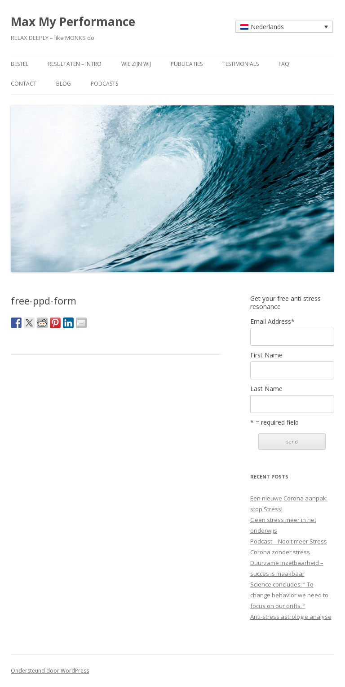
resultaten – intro (75, 64)
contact (23, 83)
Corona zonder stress (280, 552)
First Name (266, 355)
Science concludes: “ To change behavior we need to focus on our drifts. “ (289, 595)
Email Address (272, 321)
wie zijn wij (136, 64)
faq (284, 64)
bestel (19, 64)
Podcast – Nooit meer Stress (288, 541)
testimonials (240, 64)
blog (63, 83)
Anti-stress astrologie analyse (291, 617)
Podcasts (104, 83)
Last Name (266, 389)
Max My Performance (73, 21)
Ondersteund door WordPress (50, 670)
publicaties (187, 64)
